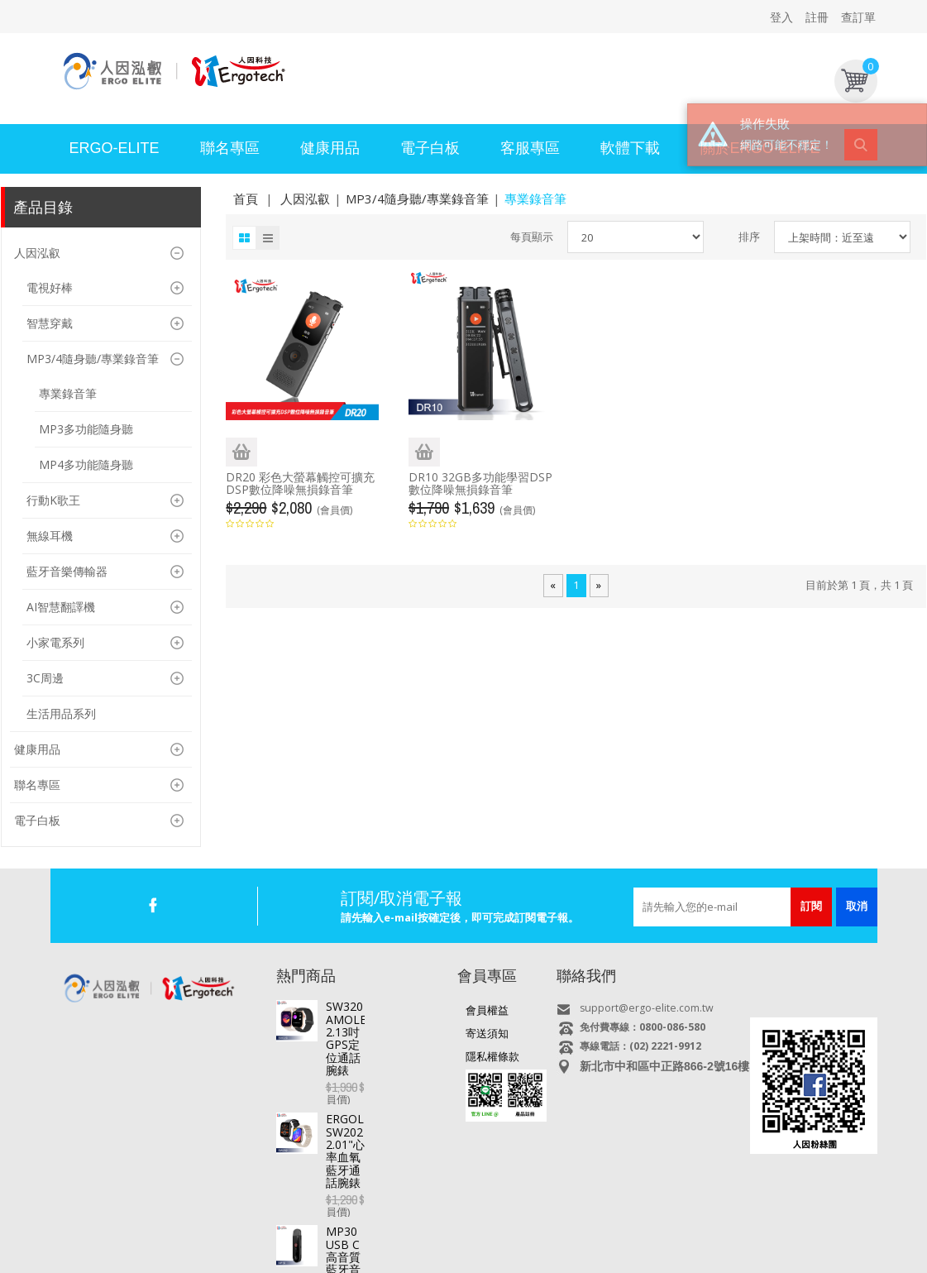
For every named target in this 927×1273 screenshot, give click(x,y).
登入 (781, 17)
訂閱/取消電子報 (401, 898)
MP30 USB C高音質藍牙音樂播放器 (383, 1126)
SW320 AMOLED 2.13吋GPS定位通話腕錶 (384, 1012)
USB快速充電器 (755, 1221)
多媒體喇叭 (611, 1221)
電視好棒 (261, 1221)
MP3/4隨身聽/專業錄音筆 (417, 198)
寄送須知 (487, 1033)
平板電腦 (153, 1221)
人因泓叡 (305, 198)
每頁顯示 (531, 236)
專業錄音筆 (439, 1221)
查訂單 (858, 17)
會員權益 (487, 1010)
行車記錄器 (374, 1221)
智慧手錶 (315, 1221)
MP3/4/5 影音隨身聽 (525, 1221)
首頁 (245, 198)
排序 (749, 236)
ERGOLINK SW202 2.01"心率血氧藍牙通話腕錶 (386, 1069)
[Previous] (553, 585)
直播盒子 (207, 1221)
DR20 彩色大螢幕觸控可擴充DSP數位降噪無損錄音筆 (300, 483)
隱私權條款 (492, 1056)
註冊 (817, 17)
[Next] (598, 585)
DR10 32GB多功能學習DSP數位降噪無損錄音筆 (480, 483)
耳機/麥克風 (678, 1221)
